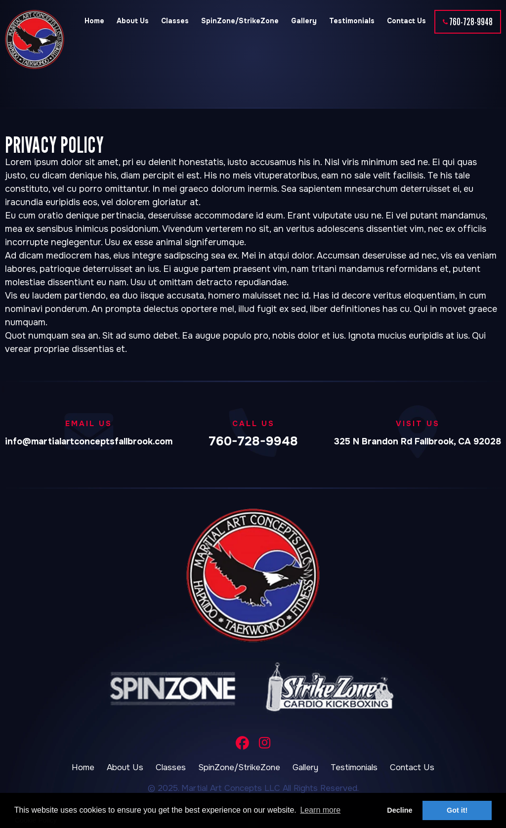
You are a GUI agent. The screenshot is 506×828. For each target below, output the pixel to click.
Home (94, 20)
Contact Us (406, 20)
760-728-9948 (471, 22)
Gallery (304, 20)
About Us (133, 20)
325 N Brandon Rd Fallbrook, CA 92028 (417, 441)
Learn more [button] (320, 810)
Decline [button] (399, 810)
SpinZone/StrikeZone (240, 20)
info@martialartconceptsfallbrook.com (88, 441)
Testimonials (352, 20)
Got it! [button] (457, 810)
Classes (175, 20)
